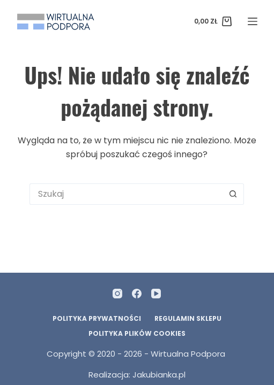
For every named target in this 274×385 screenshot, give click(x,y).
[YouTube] (156, 293)
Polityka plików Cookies (137, 333)
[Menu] (252, 21)
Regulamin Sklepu (187, 318)
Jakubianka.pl (159, 374)
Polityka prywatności (97, 318)
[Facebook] (137, 293)
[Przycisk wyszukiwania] (233, 194)
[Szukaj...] (126, 194)
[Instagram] (117, 293)
